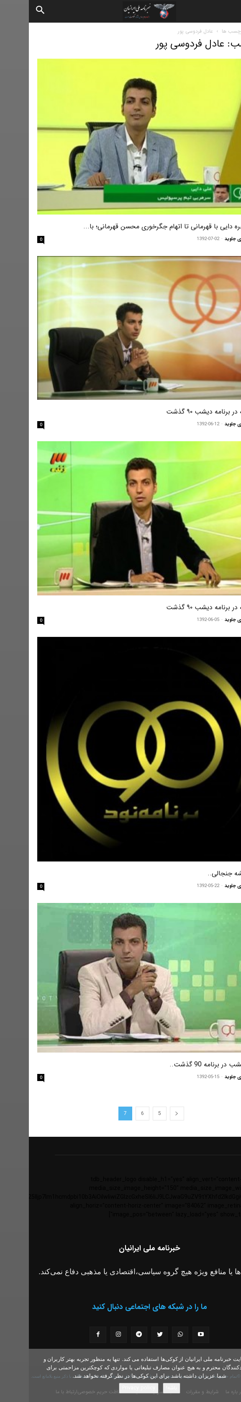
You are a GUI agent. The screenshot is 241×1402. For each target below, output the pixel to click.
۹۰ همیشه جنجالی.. (206, 873)
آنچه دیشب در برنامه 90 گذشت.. (187, 1064)
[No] (230, 1375)
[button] (227, 11)
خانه (228, 31)
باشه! (142, 1388)
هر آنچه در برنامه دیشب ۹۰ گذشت (185, 411)
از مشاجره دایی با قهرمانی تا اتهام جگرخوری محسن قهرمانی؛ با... (143, 226)
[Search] (11, 11)
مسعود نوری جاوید (214, 239)
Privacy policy (109, 1388)
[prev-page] (148, 1113)
